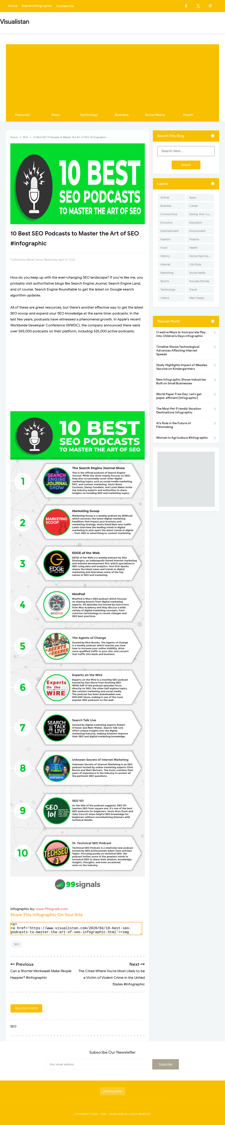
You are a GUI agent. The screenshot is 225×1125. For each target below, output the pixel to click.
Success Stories (199, 281)
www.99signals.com (52, 909)
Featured (22, 115)
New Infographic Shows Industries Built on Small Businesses (181, 381)
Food (163, 248)
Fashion (165, 239)
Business (122, 115)
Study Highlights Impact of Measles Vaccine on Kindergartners (181, 367)
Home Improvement (201, 256)
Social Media (155, 115)
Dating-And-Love (200, 214)
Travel (193, 289)
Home (12, 6)
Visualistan (116, 1114)
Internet (165, 264)
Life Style (195, 264)
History (165, 256)
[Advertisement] (112, 75)
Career (193, 206)
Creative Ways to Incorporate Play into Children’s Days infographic (181, 334)
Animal (164, 197)
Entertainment (169, 231)
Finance (194, 239)
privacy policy (112, 1091)
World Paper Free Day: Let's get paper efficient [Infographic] (178, 396)
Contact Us (65, 6)
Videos (164, 298)
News (55, 115)
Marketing (167, 273)
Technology (89, 115)
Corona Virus (168, 214)
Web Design (196, 298)
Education (195, 222)
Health (188, 115)
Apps (192, 197)
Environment (197, 231)
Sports (164, 281)
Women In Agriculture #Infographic (182, 438)
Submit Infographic (37, 6)
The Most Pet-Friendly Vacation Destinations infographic (178, 410)
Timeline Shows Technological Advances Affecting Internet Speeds (177, 350)
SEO (17, 944)
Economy (166, 222)
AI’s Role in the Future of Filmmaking (173, 425)
